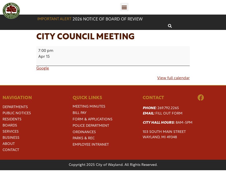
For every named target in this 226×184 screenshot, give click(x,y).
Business (11, 138)
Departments (15, 107)
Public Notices (17, 113)
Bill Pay (79, 113)
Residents (12, 119)
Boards (10, 126)
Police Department (91, 126)
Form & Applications (92, 119)
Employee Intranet (91, 145)
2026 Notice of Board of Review (108, 19)
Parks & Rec (84, 138)
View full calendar (173, 78)
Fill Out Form (169, 114)
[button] (124, 7)
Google (42, 69)
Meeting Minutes (89, 107)
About (9, 144)
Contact (11, 150)
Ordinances (84, 132)
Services (11, 132)
